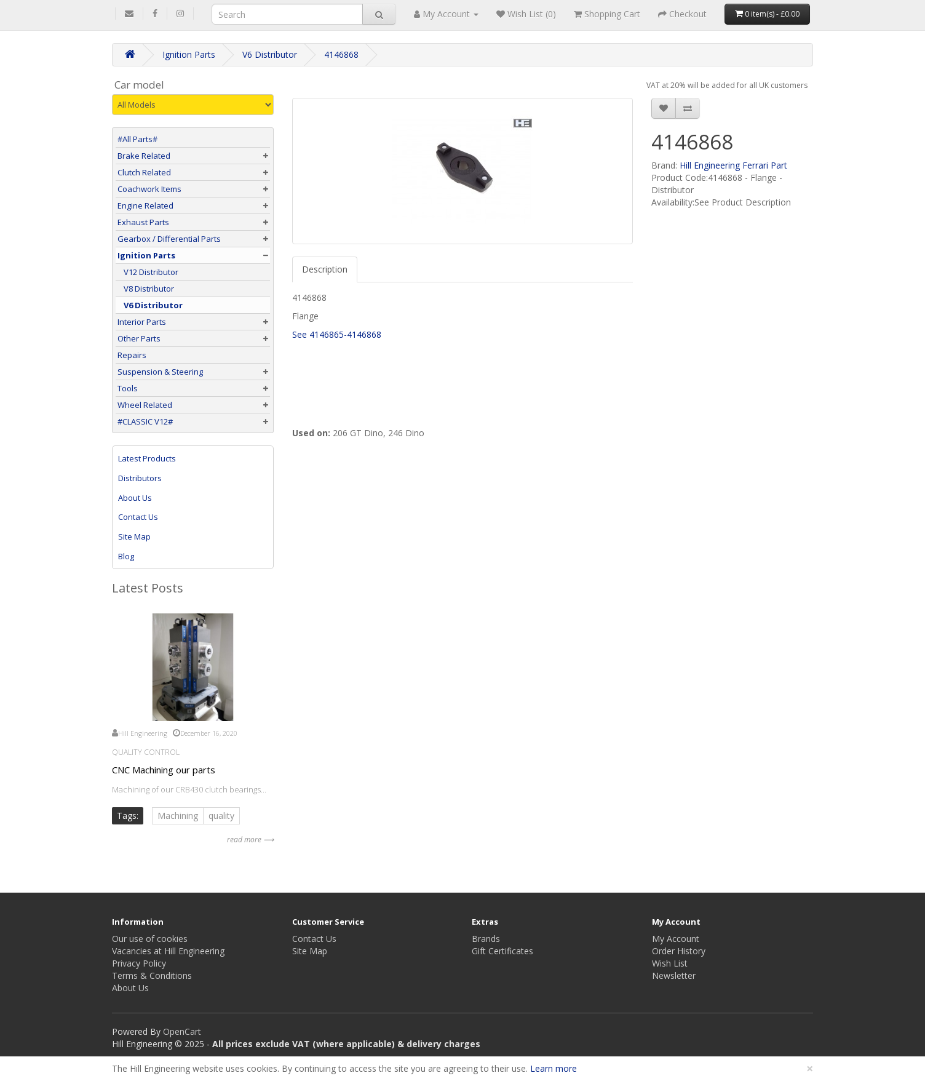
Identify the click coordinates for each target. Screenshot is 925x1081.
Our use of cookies (150, 938)
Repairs (131, 355)
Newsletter (674, 975)
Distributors (140, 478)
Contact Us (138, 516)
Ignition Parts (188, 54)
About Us (135, 497)
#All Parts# (137, 139)
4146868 (341, 54)
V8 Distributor (145, 288)
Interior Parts (141, 321)
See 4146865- (319, 334)
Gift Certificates (502, 951)
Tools (127, 388)
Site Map (134, 536)
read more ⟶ (250, 839)
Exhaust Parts (143, 222)
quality (221, 815)
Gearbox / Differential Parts (169, 238)
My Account (675, 938)
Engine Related (145, 205)
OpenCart (182, 1031)
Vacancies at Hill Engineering (168, 951)
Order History (678, 951)
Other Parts (139, 338)
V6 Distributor (269, 54)
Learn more (553, 1068)
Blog (126, 556)
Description (324, 269)
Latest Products (147, 458)
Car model (139, 85)
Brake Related (143, 155)
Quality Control (146, 752)
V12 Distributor (147, 271)
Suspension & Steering (160, 371)
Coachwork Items (149, 188)
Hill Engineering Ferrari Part (733, 165)
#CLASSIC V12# (145, 421)
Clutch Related (144, 172)
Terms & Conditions (152, 975)
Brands (486, 938)
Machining (177, 815)
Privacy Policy (139, 963)
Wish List (670, 963)
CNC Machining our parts (163, 770)
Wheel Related (144, 404)
